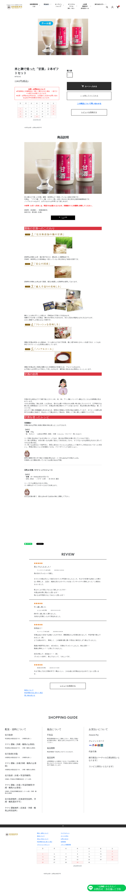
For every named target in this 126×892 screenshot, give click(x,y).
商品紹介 (46, 4)
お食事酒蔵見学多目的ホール (85, 6)
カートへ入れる (89, 86)
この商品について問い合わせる (89, 104)
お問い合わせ (64, 839)
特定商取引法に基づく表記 (33, 693)
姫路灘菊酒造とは (34, 5)
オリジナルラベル (71, 6)
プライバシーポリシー (43, 844)
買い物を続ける (29, 695)
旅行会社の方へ (99, 4)
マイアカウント (65, 833)
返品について (29, 690)
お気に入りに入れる (89, 96)
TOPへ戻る (63, 825)
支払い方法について (42, 839)
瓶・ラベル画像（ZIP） (63, 218)
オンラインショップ (58, 5)
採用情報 (63, 842)
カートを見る (64, 836)
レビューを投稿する (89, 112)
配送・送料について (42, 833)
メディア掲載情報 (66, 844)
